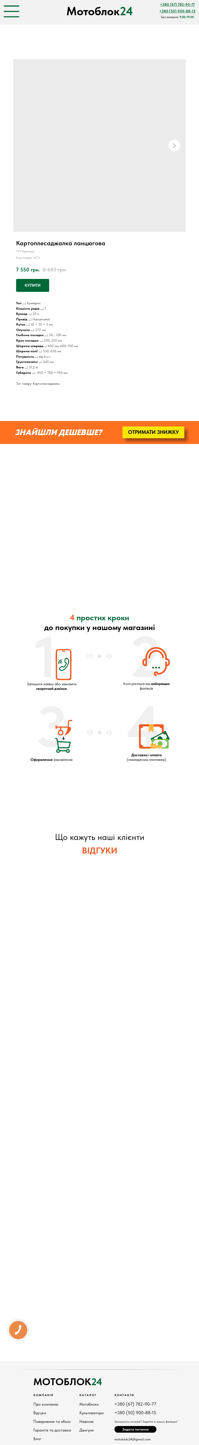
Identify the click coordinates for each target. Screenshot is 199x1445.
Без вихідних (177, 17)
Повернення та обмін (51, 1421)
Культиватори (91, 1412)
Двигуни (86, 1430)
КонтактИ (124, 1395)
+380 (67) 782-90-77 (135, 1404)
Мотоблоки (89, 1404)
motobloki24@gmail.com (132, 1439)
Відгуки (39, 1412)
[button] (153, 432)
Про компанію (45, 1404)
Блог (37, 1438)
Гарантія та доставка (52, 1430)
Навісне (86, 1421)
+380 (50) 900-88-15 (135, 1412)
